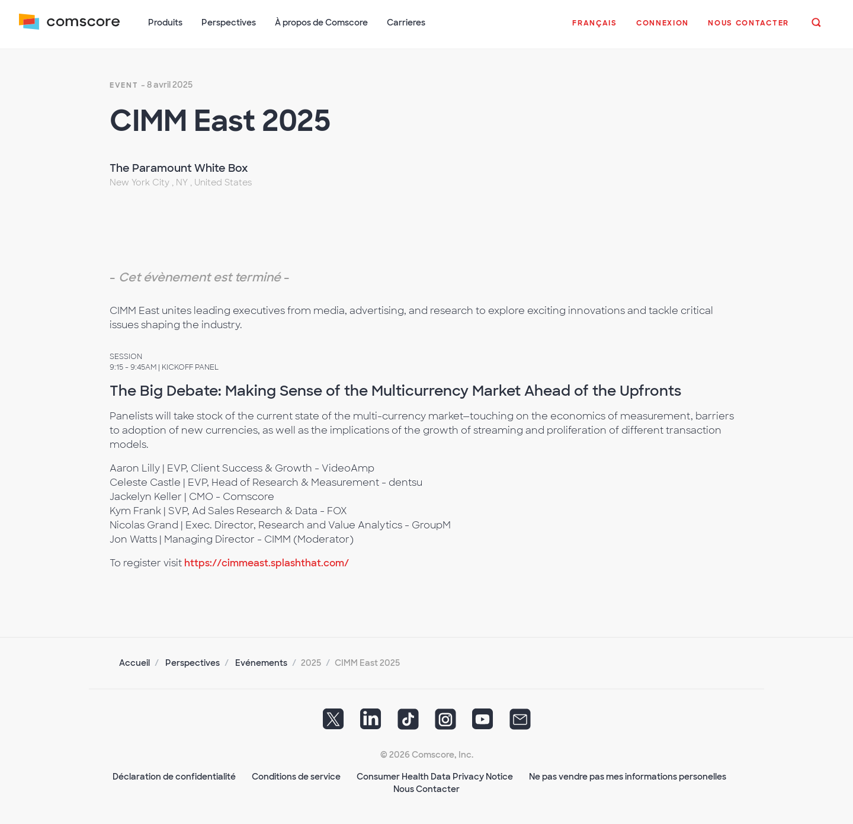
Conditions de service (296, 776)
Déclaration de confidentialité (174, 776)
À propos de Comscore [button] (321, 22)
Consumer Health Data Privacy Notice (435, 776)
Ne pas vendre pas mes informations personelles (627, 776)
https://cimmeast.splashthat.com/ (266, 563)
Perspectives (192, 663)
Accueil (134, 663)
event (124, 85)
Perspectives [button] (228, 22)
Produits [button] (165, 22)
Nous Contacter (426, 789)
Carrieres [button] (406, 22)
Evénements (261, 663)
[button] (595, 29)
